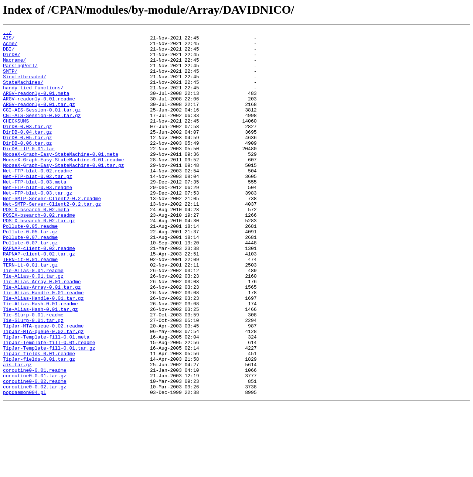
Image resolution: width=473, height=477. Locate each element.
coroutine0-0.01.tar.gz (35, 445)
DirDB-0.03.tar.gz (27, 146)
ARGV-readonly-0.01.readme (39, 113)
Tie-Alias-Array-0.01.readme (42, 332)
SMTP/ (10, 79)
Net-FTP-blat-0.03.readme (37, 219)
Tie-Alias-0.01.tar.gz (33, 325)
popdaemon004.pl (24, 465)
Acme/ (10, 46)
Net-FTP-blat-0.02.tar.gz (37, 206)
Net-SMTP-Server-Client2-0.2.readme (52, 232)
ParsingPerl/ (20, 73)
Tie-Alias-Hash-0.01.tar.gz (40, 365)
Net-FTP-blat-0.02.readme (37, 199)
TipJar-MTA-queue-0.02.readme (43, 385)
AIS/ (8, 40)
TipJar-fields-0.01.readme (39, 418)
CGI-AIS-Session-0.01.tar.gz (42, 126)
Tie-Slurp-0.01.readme (33, 372)
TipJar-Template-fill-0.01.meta (46, 398)
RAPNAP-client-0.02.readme (39, 292)
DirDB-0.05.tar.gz (27, 159)
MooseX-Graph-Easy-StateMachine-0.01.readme (63, 186)
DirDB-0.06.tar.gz (27, 166)
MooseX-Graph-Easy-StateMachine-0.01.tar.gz (63, 192)
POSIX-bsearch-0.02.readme (39, 252)
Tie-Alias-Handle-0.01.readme (43, 345)
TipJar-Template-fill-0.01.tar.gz (49, 412)
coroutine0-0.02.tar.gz (35, 458)
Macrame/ (14, 66)
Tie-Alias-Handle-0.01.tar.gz (43, 352)
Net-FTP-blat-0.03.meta (35, 212)
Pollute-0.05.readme (30, 265)
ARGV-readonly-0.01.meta (36, 106)
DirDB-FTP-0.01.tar (29, 172)
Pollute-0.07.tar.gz (30, 285)
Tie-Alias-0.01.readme (33, 319)
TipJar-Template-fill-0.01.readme (49, 405)
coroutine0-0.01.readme (35, 438)
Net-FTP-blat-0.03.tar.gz (37, 226)
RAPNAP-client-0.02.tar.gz (39, 299)
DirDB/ (11, 59)
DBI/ (8, 53)
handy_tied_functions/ (33, 99)
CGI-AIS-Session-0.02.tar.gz (42, 133)
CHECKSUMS (16, 139)
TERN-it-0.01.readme (30, 305)
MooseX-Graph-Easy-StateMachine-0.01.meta (60, 179)
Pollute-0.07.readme (30, 279)
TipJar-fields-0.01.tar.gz (39, 425)
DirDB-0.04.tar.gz (27, 153)
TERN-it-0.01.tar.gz (30, 312)
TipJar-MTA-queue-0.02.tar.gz (43, 392)
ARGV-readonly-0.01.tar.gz (39, 119)
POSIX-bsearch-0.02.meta (36, 246)
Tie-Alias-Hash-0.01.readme (40, 359)
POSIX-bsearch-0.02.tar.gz (39, 259)
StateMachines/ (23, 93)
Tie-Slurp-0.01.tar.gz (33, 378)
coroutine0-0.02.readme (35, 452)
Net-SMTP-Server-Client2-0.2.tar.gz (52, 239)
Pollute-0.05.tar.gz (30, 272)
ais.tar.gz (17, 432)
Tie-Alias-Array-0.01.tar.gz (42, 339)
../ (7, 33)
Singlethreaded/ (24, 86)
